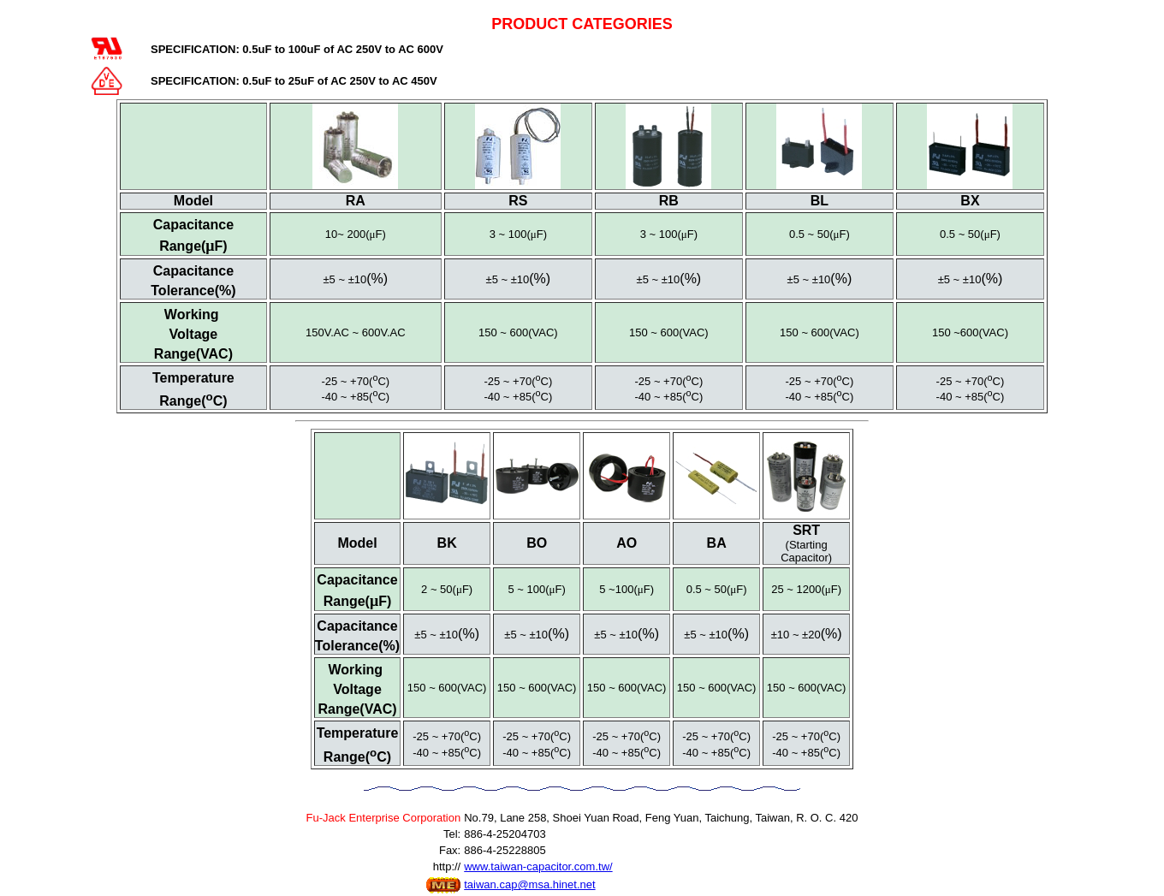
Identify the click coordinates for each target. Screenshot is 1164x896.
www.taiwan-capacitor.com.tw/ (538, 866)
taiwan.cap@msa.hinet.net (529, 884)
